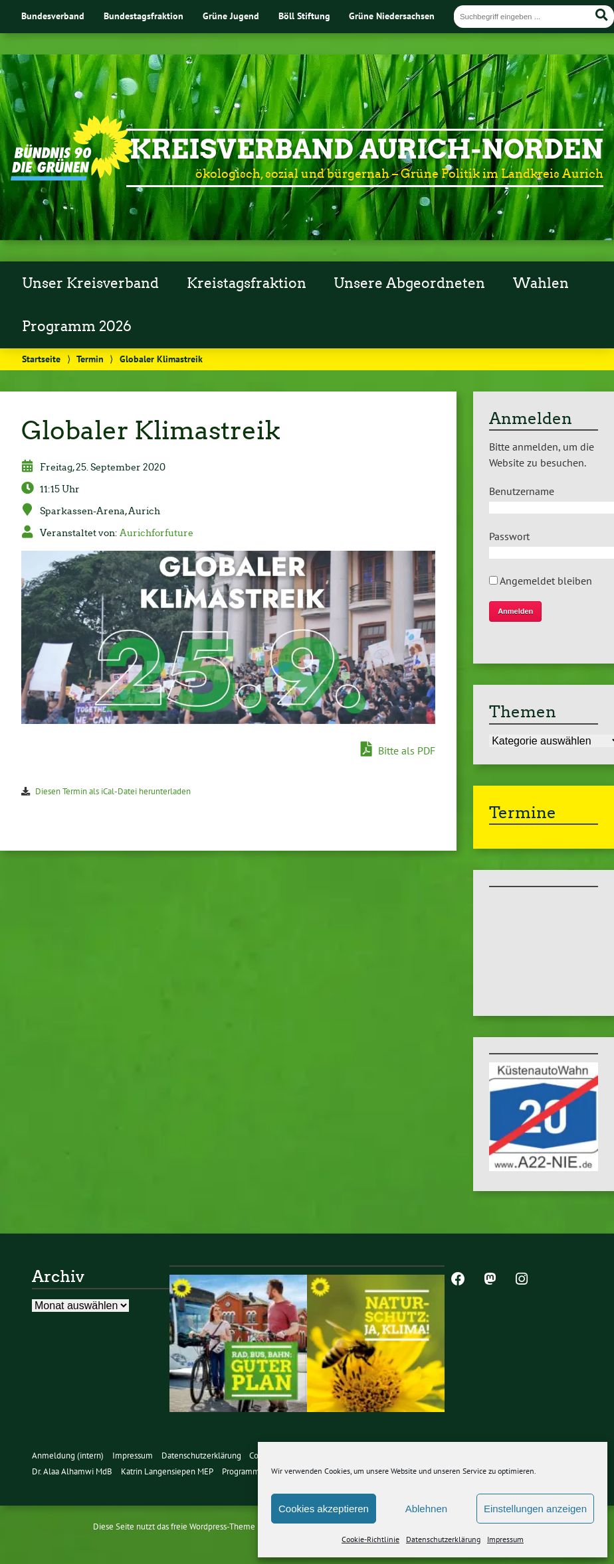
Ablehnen (426, 1508)
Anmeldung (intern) (68, 1455)
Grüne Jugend (231, 15)
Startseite (41, 358)
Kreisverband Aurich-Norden (366, 149)
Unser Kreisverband (90, 283)
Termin (90, 358)
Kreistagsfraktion (246, 283)
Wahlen (541, 283)
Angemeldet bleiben (540, 580)
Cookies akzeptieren (323, 1508)
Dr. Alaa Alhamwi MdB (72, 1471)
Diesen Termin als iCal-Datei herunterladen (113, 791)
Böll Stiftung (304, 15)
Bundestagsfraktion (143, 15)
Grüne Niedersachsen (392, 15)
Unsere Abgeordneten (409, 283)
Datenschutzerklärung (443, 1539)
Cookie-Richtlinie (370, 1539)
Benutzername (521, 491)
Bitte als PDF (398, 749)
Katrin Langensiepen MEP (167, 1471)
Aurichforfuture (156, 533)
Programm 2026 (77, 326)
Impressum (505, 1539)
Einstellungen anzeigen (535, 1508)
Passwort (509, 536)
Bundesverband (52, 15)
